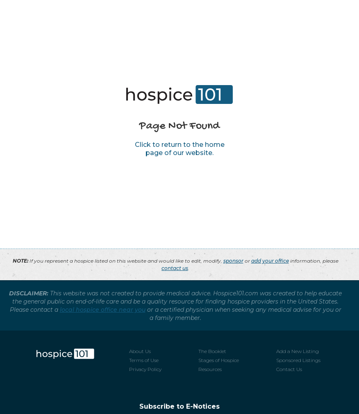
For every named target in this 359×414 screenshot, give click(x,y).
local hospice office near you (102, 309)
